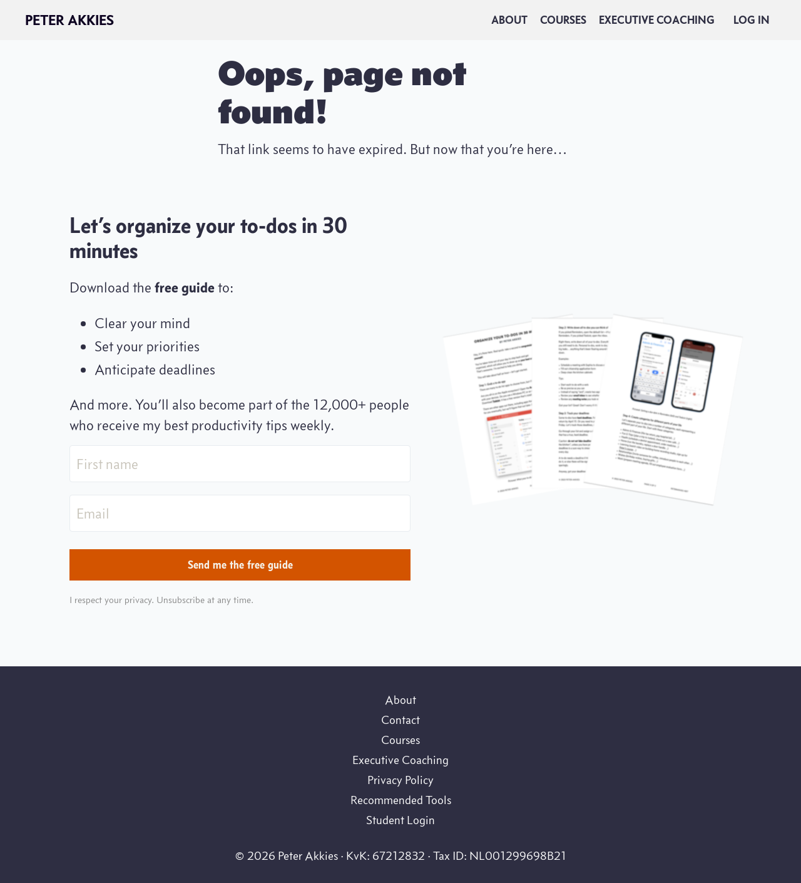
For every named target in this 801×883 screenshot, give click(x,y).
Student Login (400, 819)
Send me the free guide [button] (240, 565)
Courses (563, 20)
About (509, 20)
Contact (400, 719)
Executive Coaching (657, 20)
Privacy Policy (400, 779)
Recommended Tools (400, 799)
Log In (751, 20)
